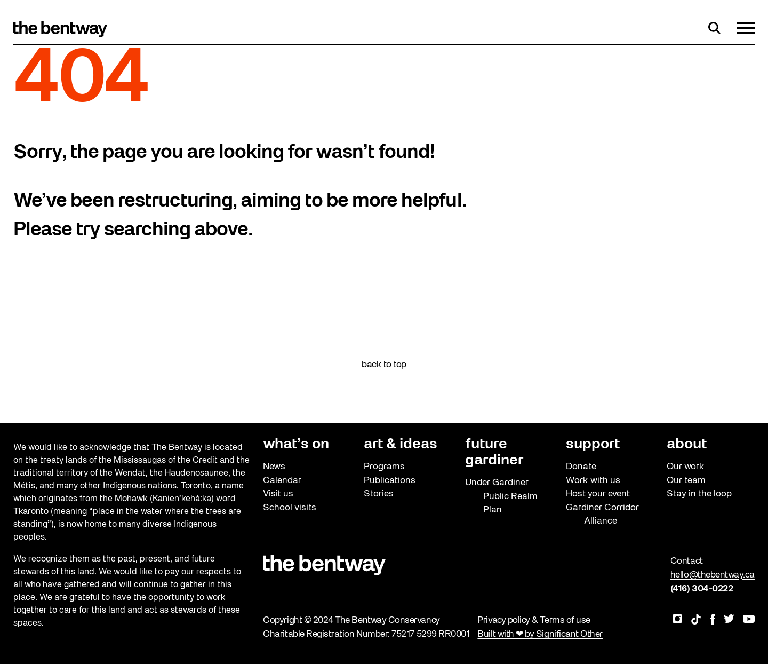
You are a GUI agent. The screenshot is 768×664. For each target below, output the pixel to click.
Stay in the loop (699, 494)
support (593, 444)
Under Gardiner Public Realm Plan (501, 496)
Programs (384, 467)
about (687, 444)
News (274, 467)
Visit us (278, 494)
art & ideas (400, 444)
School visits (289, 508)
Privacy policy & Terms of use (533, 620)
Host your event (598, 494)
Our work (686, 467)
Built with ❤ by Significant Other (540, 634)
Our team (686, 481)
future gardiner (494, 452)
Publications (389, 481)
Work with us (593, 481)
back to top (384, 365)
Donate (581, 467)
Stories (379, 494)
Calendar (282, 481)
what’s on (296, 444)
